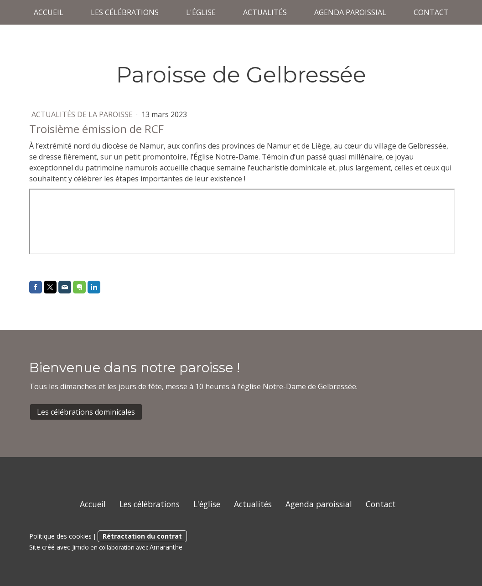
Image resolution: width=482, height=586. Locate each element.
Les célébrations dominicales (86, 412)
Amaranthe (166, 547)
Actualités (265, 12)
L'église (201, 12)
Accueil (48, 12)
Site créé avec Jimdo (59, 547)
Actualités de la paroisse (83, 114)
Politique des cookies (60, 536)
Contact (431, 12)
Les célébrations (125, 12)
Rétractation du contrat (142, 536)
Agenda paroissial (350, 12)
